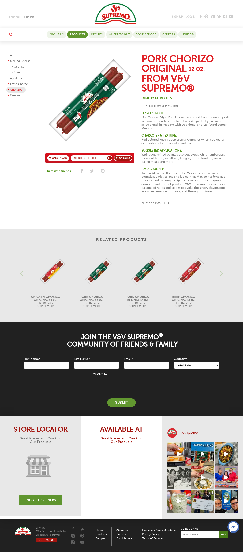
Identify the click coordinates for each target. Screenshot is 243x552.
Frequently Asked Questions (159, 530)
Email (128, 359)
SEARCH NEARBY (59, 158)
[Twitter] (219, 16)
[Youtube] (230, 16)
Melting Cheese (20, 60)
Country (180, 359)
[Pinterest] (206, 16)
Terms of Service (152, 538)
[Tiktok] (225, 16)
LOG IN (190, 16)
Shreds (18, 72)
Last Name (82, 359)
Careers (168, 34)
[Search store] (109, 158)
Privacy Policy (150, 534)
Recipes (97, 34)
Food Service (146, 34)
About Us (57, 34)
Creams (15, 95)
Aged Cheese (18, 78)
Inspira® (187, 34)
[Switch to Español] (14, 17)
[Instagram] (213, 16)
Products (77, 34)
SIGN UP (177, 16)
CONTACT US (46, 539)
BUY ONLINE (124, 158)
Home (99, 530)
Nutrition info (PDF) (155, 203)
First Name (32, 359)
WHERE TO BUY (119, 34)
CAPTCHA (100, 374)
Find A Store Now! (40, 500)
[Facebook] (200, 16)
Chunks (19, 66)
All (11, 55)
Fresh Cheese (19, 83)
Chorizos (16, 89)
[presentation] (121, 385)
